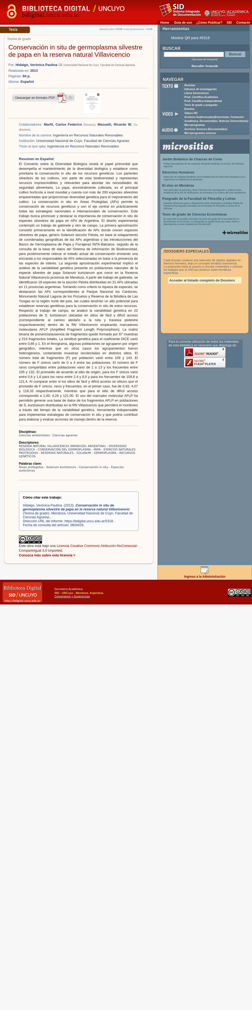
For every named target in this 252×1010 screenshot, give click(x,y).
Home (164, 22)
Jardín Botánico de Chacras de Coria (192, 159)
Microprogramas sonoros (200, 133)
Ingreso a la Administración (204, 575)
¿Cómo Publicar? (209, 22)
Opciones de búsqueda (205, 59)
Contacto (243, 22)
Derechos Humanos (178, 172)
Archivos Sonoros (205, 129)
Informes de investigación (200, 89)
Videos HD (190, 113)
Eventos (189, 108)
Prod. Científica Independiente (203, 101)
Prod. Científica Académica (201, 97)
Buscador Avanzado (204, 66)
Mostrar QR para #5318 (190, 38)
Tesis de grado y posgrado (201, 105)
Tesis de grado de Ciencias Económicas (194, 214)
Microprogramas (194, 125)
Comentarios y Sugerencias (72, 596)
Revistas (189, 85)
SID (229, 22)
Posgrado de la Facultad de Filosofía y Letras (199, 199)
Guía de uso (183, 22)
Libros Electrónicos (196, 93)
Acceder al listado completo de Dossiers (202, 280)
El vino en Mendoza (178, 185)
